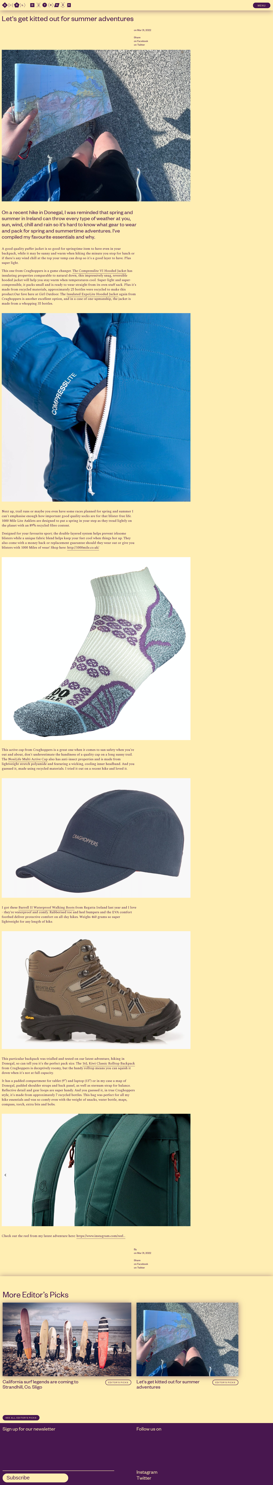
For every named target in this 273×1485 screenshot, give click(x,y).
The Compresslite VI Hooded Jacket (99, 270)
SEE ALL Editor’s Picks (21, 1417)
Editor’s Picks (118, 1382)
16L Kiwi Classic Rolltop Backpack (108, 1063)
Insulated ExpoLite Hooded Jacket (92, 294)
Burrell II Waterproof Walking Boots (46, 907)
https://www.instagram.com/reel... (100, 1236)
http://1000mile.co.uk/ (83, 547)
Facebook (142, 41)
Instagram (146, 1472)
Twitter (141, 44)
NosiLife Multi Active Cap (28, 759)
